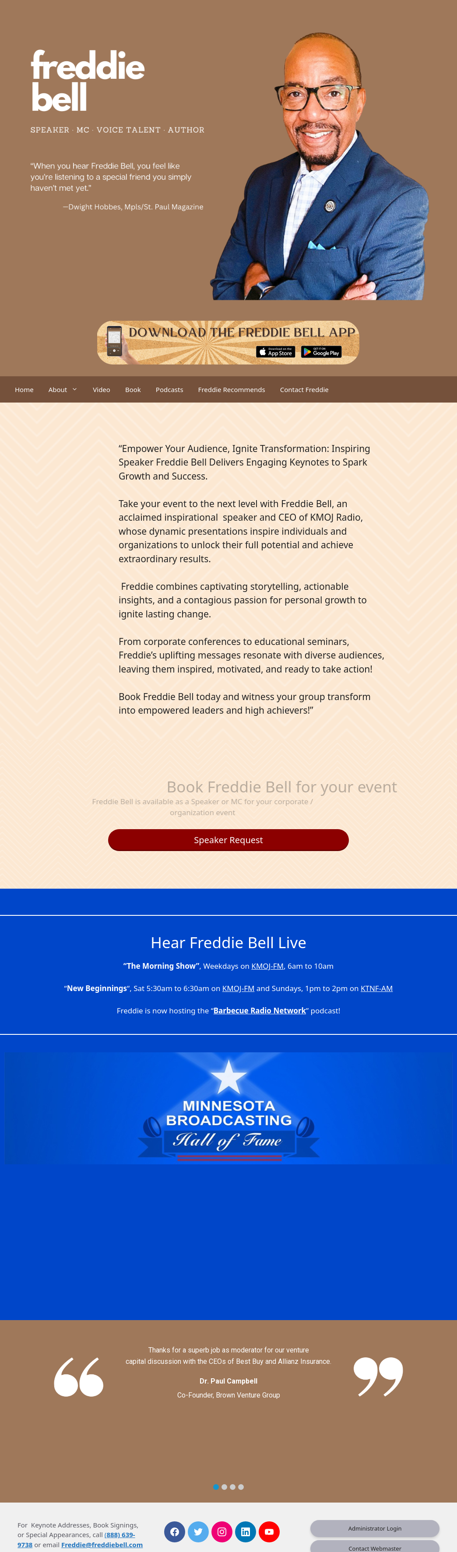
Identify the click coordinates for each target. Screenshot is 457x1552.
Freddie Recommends (231, 389)
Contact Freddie (304, 389)
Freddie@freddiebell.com (102, 1544)
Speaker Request (228, 840)
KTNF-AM (377, 988)
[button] (216, 1487)
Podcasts (169, 389)
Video (101, 389)
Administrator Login (375, 1528)
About (67, 389)
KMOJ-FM (267, 966)
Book (133, 389)
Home (24, 389)
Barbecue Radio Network (260, 1010)
